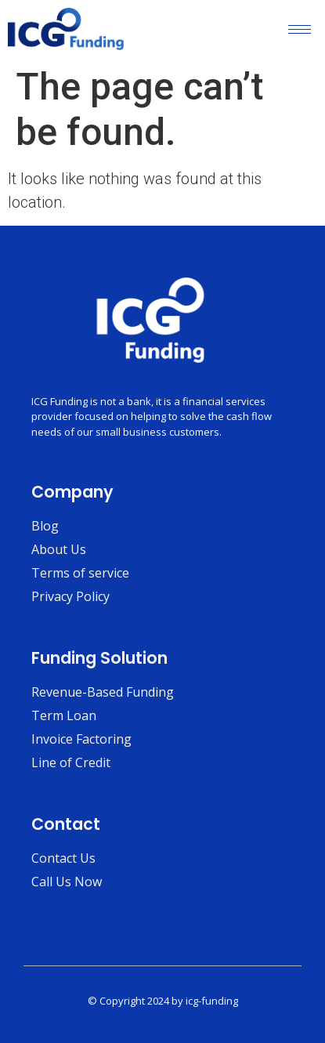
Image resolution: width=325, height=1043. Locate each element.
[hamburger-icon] (299, 29)
